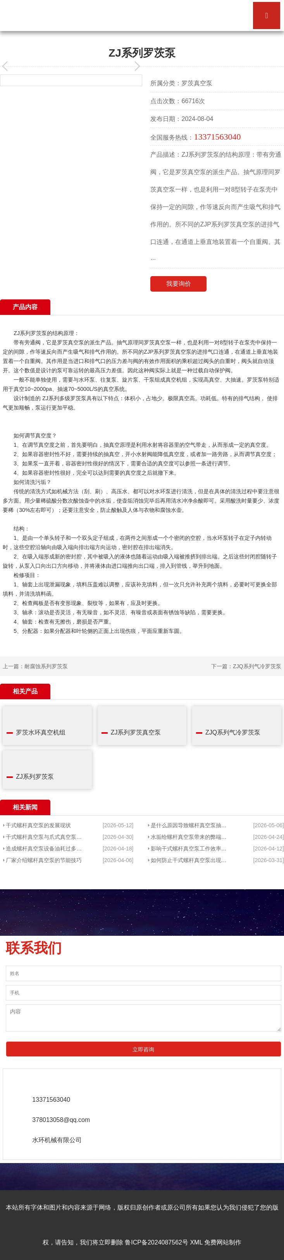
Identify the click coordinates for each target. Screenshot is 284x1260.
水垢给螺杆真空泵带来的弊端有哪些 (191, 837)
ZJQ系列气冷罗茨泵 (257, 666)
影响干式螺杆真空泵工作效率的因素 (191, 848)
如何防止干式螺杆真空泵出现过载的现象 (191, 860)
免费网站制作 (222, 1242)
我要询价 (178, 283)
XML (196, 1242)
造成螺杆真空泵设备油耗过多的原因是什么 (44, 848)
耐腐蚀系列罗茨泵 (46, 666)
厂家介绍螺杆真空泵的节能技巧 (44, 860)
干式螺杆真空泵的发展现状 (38, 825)
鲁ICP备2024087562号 (156, 1242)
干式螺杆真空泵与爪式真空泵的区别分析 (44, 837)
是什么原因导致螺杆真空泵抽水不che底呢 (191, 825)
